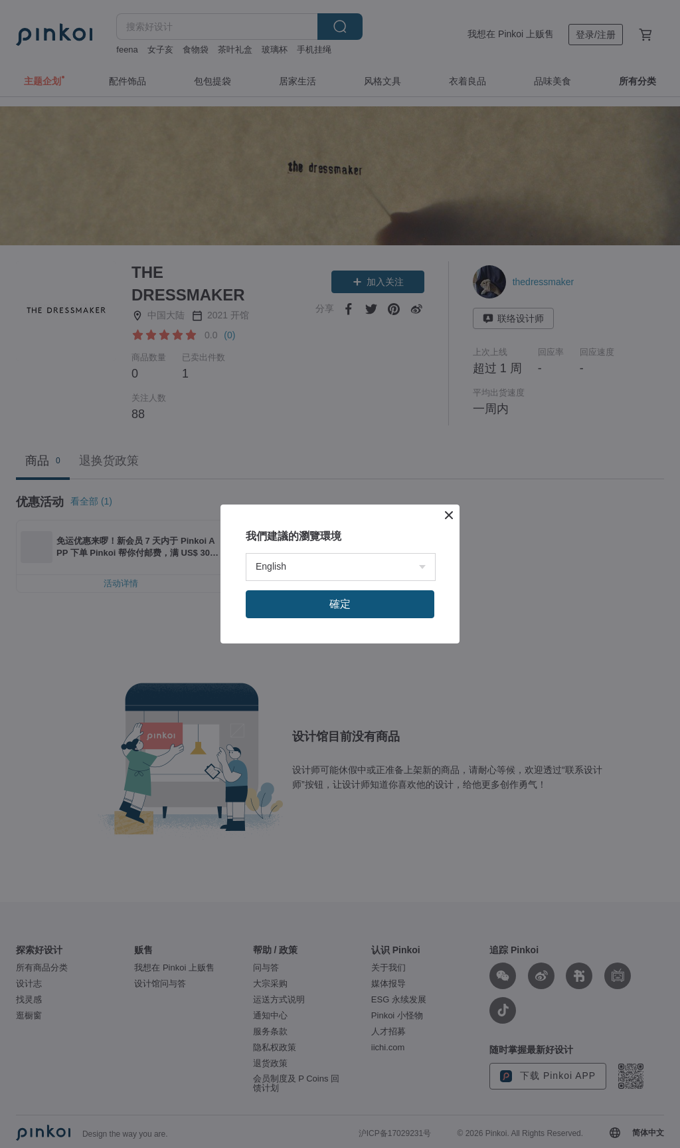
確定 (340, 604)
